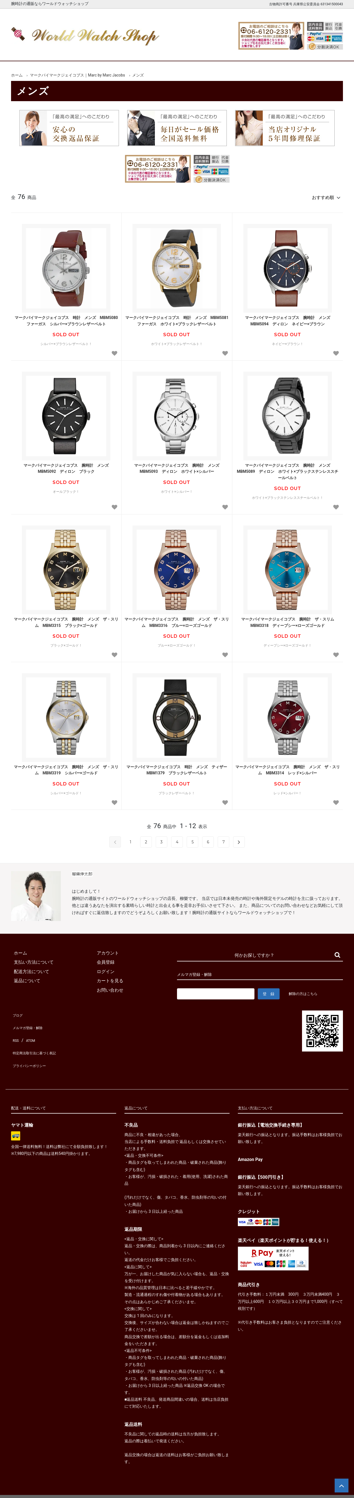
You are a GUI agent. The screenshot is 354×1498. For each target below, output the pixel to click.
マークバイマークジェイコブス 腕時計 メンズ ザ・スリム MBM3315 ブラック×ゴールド (66, 619)
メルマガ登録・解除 (31, 1020)
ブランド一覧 (198, 52)
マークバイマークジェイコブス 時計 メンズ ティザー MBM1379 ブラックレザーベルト (177, 767)
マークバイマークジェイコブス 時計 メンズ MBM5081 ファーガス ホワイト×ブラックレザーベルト (177, 318)
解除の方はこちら (305, 991)
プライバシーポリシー (33, 1048)
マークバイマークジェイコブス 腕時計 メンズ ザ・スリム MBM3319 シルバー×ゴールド (66, 767)
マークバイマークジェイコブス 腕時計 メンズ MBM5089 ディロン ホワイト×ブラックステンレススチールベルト (287, 469)
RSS (15, 1029)
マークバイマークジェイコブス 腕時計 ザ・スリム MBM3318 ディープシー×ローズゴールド (289, 619)
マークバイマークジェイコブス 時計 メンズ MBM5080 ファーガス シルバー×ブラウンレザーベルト (67, 318)
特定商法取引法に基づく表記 (40, 1039)
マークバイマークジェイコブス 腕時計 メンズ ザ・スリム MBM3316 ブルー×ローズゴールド (176, 619)
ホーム (27, 52)
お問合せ (327, 52)
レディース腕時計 (156, 52)
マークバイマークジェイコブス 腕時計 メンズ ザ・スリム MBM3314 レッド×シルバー (287, 767)
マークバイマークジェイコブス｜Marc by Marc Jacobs (77, 75)
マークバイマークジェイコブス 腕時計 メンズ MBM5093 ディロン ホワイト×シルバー (178, 466)
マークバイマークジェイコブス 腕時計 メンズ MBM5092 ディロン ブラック (68, 466)
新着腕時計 (70, 52)
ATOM (29, 1029)
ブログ (17, 1011)
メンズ (138, 75)
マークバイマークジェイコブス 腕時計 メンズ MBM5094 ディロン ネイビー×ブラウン (289, 318)
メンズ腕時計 (113, 52)
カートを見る (284, 52)
